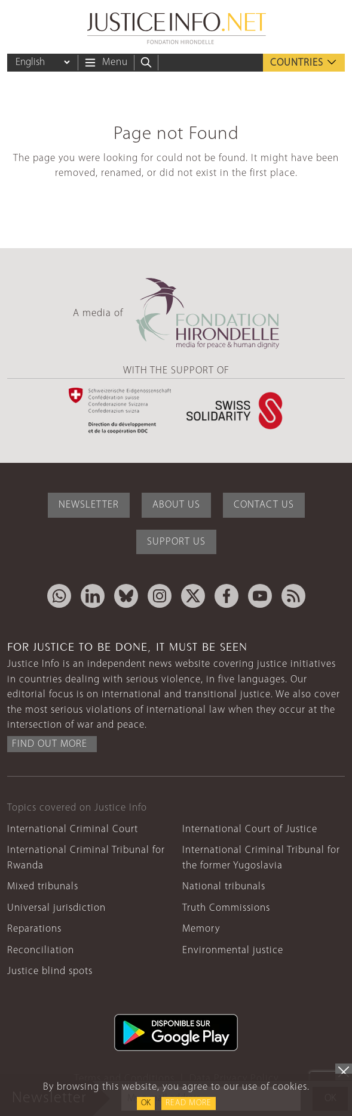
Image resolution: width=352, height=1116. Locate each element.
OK (146, 1103)
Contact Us (264, 505)
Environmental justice (232, 950)
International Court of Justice (249, 829)
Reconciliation (40, 950)
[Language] (42, 62)
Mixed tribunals (42, 887)
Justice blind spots (50, 971)
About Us (176, 505)
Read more (189, 1103)
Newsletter (89, 505)
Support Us (176, 542)
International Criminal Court (72, 829)
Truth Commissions (226, 908)
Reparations (34, 929)
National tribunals (223, 887)
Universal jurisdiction (56, 908)
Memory (201, 929)
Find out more (49, 744)
